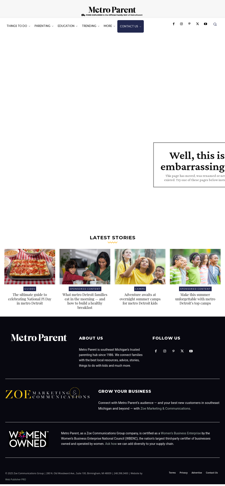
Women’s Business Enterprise (181, 435)
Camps (140, 290)
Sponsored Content (85, 290)
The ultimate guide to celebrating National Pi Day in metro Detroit (29, 300)
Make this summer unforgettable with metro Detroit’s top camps (195, 300)
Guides (30, 290)
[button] (215, 24)
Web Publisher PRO (15, 481)
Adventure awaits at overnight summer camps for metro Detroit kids (140, 300)
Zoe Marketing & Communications (165, 410)
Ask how (111, 445)
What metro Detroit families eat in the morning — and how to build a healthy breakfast (84, 303)
